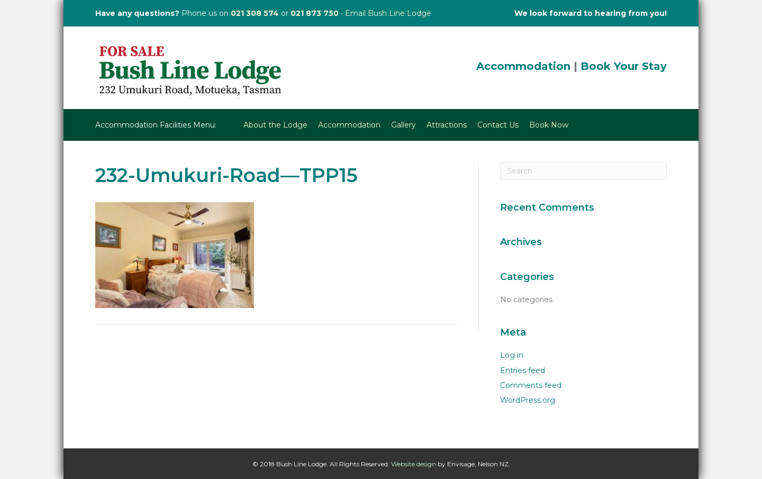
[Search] (583, 171)
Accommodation (523, 66)
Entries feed (522, 370)
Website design (413, 464)
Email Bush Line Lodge (388, 13)
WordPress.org (527, 400)
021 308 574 (255, 13)
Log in (511, 355)
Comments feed (530, 385)
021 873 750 (315, 13)
